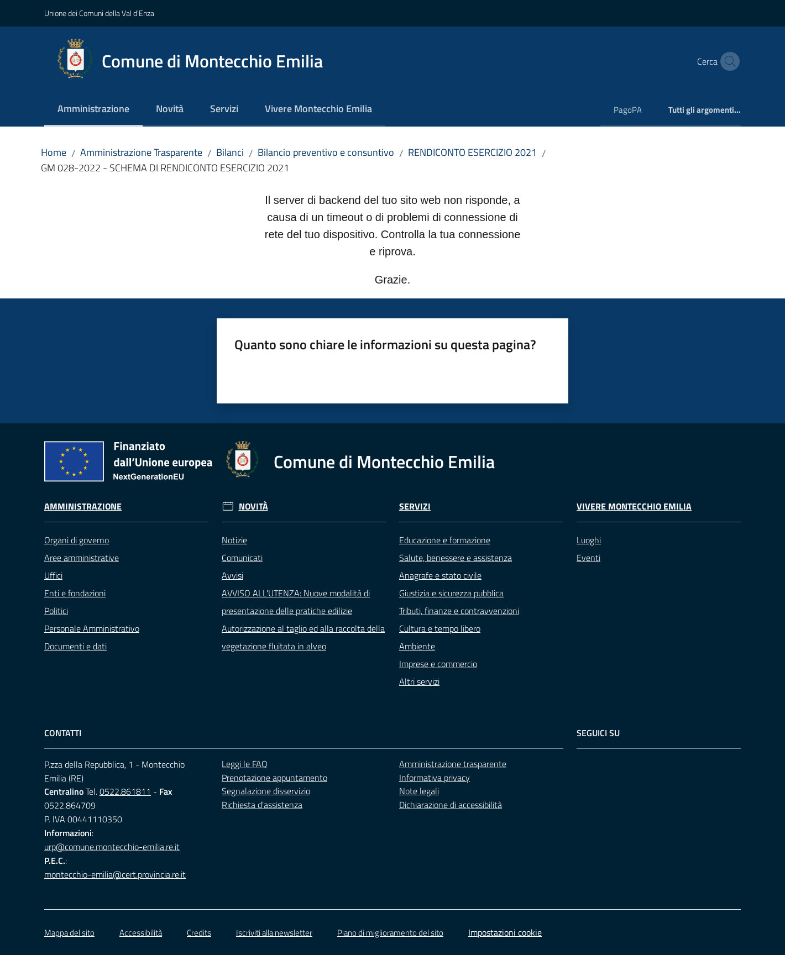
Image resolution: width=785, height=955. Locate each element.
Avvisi (232, 575)
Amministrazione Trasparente (141, 152)
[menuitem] (93, 110)
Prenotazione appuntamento (274, 777)
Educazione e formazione (444, 540)
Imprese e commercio (438, 663)
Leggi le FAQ (245, 763)
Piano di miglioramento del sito (390, 932)
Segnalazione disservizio (266, 790)
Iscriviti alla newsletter (274, 932)
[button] (727, 61)
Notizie (234, 540)
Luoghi (589, 540)
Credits (199, 932)
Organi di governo (76, 540)
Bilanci (230, 152)
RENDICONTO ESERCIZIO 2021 (472, 152)
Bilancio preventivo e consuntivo (326, 152)
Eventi (588, 557)
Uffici (53, 575)
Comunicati (242, 557)
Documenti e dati (75, 646)
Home (53, 152)
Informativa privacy (434, 777)
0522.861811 (125, 791)
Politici (56, 610)
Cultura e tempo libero (439, 628)
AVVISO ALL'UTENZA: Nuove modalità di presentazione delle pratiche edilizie (296, 601)
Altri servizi (419, 681)
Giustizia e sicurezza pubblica (451, 593)
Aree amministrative (81, 557)
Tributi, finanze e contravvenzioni (459, 610)
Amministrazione (83, 506)
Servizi (415, 506)
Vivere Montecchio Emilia (634, 506)
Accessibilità (140, 932)
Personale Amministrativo (91, 628)
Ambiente (417, 646)
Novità (253, 506)
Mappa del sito (69, 932)
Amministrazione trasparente (452, 763)
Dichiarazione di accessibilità (450, 804)
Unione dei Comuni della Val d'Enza (99, 13)
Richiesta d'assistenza (262, 804)
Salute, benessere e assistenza (455, 557)
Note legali (419, 790)
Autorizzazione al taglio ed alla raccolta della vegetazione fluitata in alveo (303, 637)
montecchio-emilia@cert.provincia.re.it (115, 874)
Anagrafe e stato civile (440, 575)
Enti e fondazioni (75, 593)
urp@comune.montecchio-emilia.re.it (112, 846)
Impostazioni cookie (505, 932)
